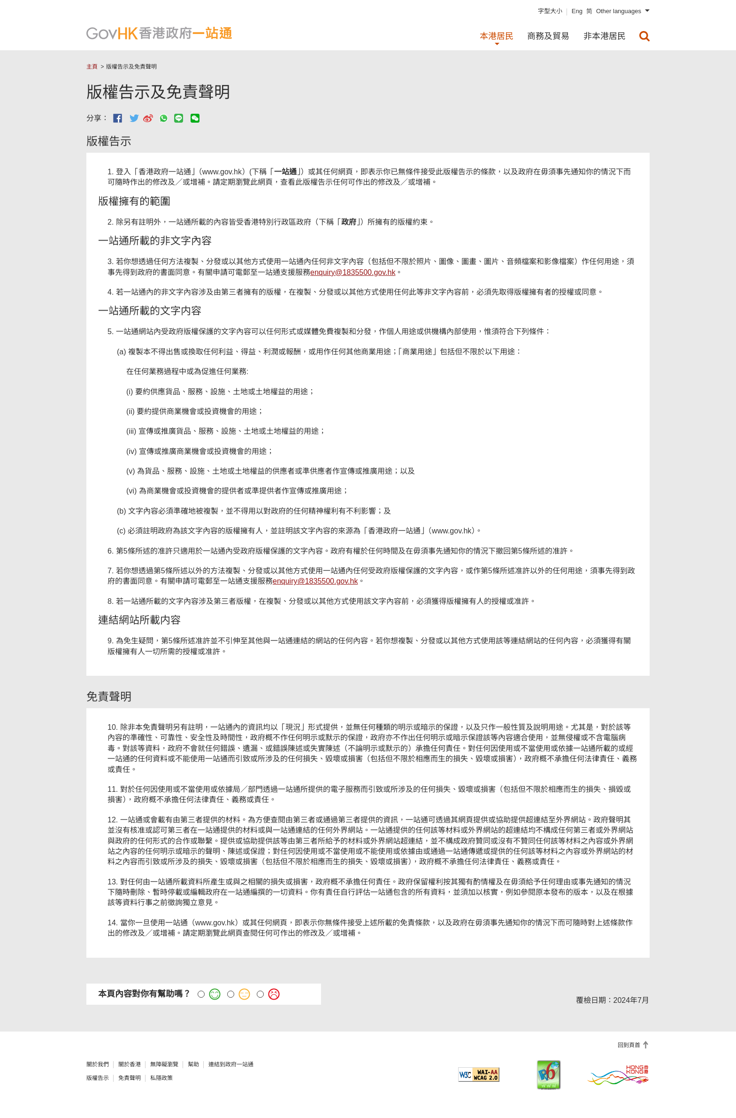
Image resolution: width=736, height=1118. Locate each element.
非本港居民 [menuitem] (604, 36)
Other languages (618, 11)
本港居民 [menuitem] (497, 36)
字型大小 (550, 11)
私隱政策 (161, 1078)
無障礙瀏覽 (164, 1064)
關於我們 (97, 1064)
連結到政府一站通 (230, 1064)
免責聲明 (129, 1078)
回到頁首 (630, 1045)
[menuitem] (644, 36)
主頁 (92, 66)
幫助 (193, 1064)
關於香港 (129, 1064)
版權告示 (97, 1078)
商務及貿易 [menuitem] (548, 36)
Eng (577, 11)
